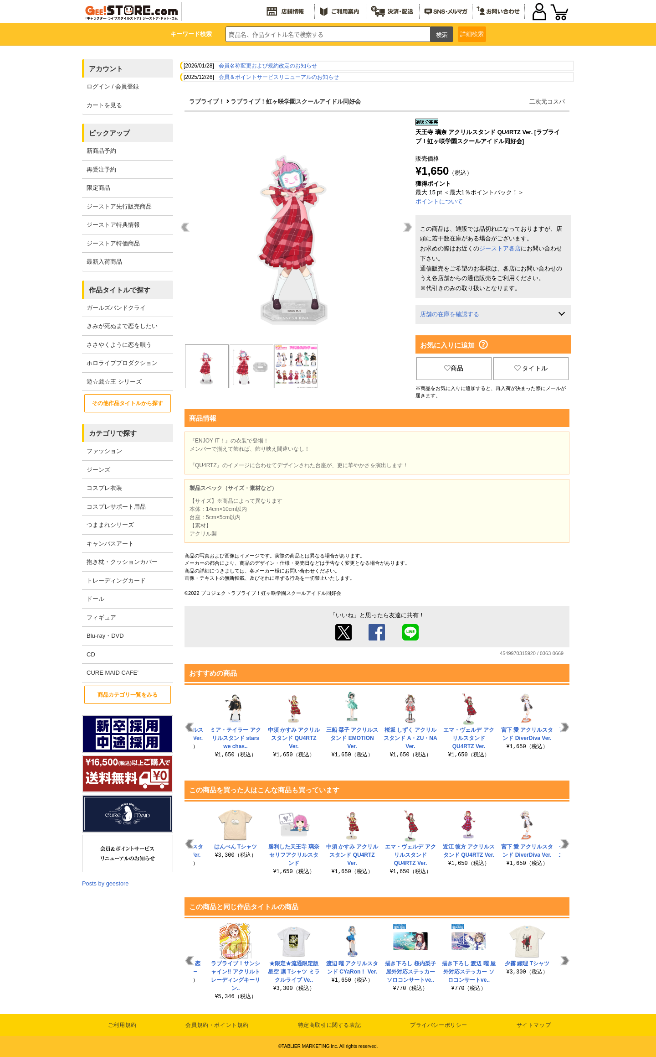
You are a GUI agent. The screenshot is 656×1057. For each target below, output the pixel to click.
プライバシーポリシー (438, 1025)
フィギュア (101, 617)
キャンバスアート (110, 543)
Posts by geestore (105, 883)
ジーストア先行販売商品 (119, 206)
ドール (95, 598)
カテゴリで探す (113, 433)
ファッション (104, 451)
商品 (453, 368)
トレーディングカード (116, 580)
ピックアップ (109, 133)
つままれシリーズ (110, 524)
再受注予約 (101, 169)
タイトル (531, 368)
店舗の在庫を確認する (449, 314)
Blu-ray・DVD (105, 635)
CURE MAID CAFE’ (112, 672)
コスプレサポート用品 (116, 506)
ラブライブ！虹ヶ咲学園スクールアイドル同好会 (296, 101)
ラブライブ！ (207, 101)
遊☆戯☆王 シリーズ (114, 381)
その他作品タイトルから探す (127, 403)
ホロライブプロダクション (122, 362)
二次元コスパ (547, 101)
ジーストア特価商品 (113, 243)
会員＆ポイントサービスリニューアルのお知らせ (279, 77)
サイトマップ (534, 1025)
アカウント (106, 69)
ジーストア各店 (500, 248)
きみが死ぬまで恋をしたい (122, 326)
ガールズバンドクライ (116, 307)
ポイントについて (439, 201)
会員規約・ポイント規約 (217, 1025)
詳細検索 (472, 34)
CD (91, 654)
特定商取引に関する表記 (329, 1025)
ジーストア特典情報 (113, 224)
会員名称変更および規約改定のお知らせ (268, 65)
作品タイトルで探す (119, 290)
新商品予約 (101, 150)
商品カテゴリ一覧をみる (127, 695)
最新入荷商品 (104, 261)
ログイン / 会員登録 (113, 86)
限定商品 (98, 187)
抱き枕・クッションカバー (122, 561)
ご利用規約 (122, 1025)
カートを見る (104, 105)
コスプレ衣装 (104, 487)
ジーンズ (98, 469)
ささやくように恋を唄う (119, 344)
